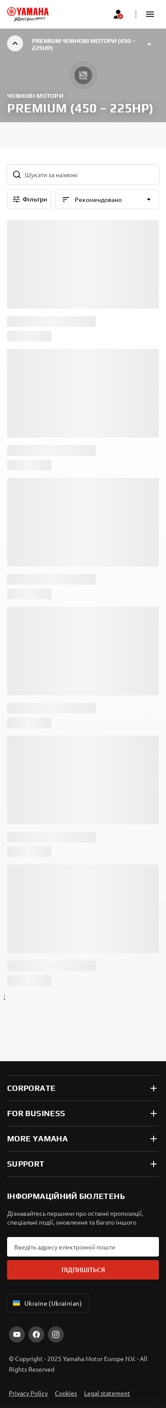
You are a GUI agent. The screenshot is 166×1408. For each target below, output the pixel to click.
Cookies (66, 1393)
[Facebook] (36, 1334)
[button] (150, 14)
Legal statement (107, 1393)
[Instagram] (56, 1334)
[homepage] (28, 14)
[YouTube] (17, 1334)
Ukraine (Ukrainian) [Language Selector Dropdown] (46, 1303)
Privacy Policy (28, 1393)
